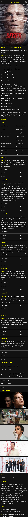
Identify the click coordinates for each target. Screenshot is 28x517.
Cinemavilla (14, 2)
